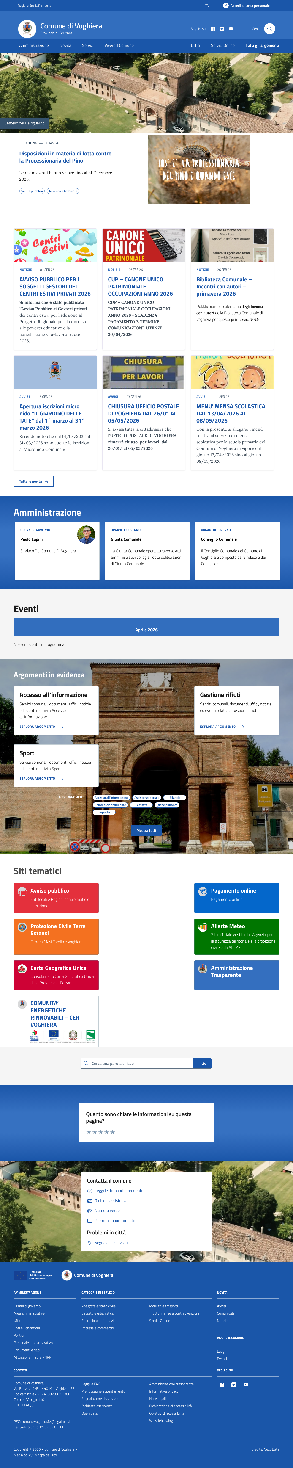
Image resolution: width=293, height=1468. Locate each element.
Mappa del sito (46, 1455)
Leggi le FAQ (90, 1384)
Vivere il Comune (119, 45)
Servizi (88, 45)
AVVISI (24, 396)
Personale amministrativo (33, 1342)
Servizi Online (223, 45)
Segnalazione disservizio (99, 1398)
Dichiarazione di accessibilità (170, 1406)
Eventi (222, 1358)
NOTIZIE (25, 269)
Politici (19, 1335)
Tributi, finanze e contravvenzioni (174, 1313)
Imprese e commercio (97, 1328)
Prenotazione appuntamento (103, 1391)
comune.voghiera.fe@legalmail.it (46, 1421)
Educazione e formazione (100, 1320)
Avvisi (221, 1306)
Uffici (195, 45)
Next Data (271, 1449)
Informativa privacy (164, 1391)
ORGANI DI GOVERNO (35, 529)
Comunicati (225, 1313)
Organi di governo (27, 1306)
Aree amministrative (29, 1313)
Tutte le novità (33, 481)
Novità (65, 45)
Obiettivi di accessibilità (166, 1413)
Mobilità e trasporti (163, 1306)
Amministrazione (34, 45)
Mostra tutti (146, 830)
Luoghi (222, 1351)
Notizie (222, 1320)
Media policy (23, 1455)
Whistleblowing (161, 1420)
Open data (89, 1413)
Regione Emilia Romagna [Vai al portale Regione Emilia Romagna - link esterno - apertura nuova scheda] (34, 5)
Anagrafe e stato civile (98, 1306)
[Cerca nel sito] (269, 28)
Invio (202, 1063)
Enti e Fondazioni (27, 1328)
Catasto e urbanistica (97, 1313)
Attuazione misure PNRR (33, 1357)
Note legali (157, 1398)
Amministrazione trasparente (171, 1384)
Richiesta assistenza (96, 1406)
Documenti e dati (27, 1350)
